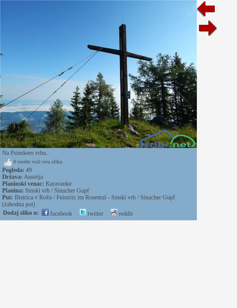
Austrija (33, 177)
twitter (91, 213)
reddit (122, 213)
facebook (57, 213)
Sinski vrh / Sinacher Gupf (57, 190)
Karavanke (59, 184)
